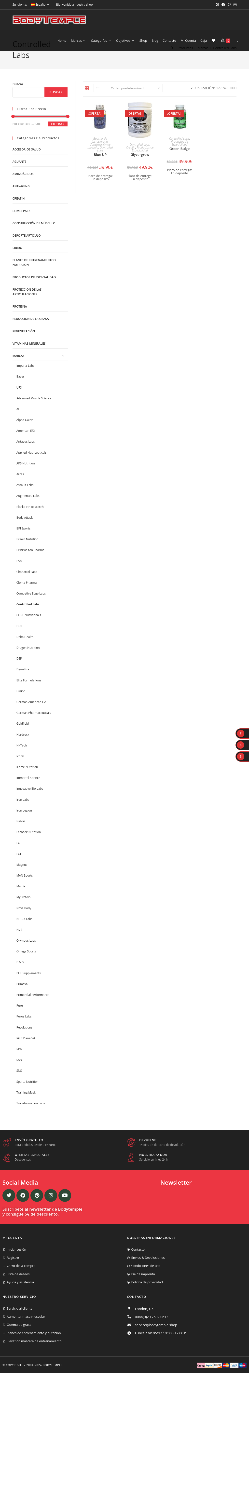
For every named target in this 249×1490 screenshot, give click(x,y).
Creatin (131, 157)
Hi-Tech (21, 755)
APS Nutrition (25, 473)
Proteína (20, 316)
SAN (19, 1069)
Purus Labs (24, 1026)
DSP (19, 668)
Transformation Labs (30, 1113)
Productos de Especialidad (142, 158)
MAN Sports (24, 885)
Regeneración (24, 341)
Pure (19, 1015)
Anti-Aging (21, 196)
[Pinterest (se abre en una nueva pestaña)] (229, 4)
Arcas (20, 484)
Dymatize (22, 679)
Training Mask (26, 1102)
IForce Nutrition (27, 776)
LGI (18, 863)
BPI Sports (23, 538)
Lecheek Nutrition (28, 842)
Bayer (20, 386)
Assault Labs (24, 494)
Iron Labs (22, 809)
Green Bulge (179, 158)
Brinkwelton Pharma (30, 560)
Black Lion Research (30, 516)
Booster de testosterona (100, 149)
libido (17, 257)
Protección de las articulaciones (27, 301)
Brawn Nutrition (27, 549)
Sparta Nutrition (27, 1091)
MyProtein (23, 907)
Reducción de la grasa (31, 328)
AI (17, 419)
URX (19, 397)
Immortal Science (28, 787)
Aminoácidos (23, 183)
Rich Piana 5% (26, 1048)
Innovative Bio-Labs (29, 798)
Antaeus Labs (25, 451)
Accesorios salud (27, 159)
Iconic (20, 766)
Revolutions (24, 1037)
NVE (19, 939)
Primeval (22, 993)
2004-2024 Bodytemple (45, 1374)
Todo (232, 97)
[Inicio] (171, 63)
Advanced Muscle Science (33, 408)
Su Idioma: (20, 4)
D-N (19, 636)
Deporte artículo (27, 245)
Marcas (19, 365)
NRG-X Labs (24, 928)
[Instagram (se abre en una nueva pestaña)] (234, 4)
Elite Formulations (28, 690)
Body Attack (24, 527)
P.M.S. (20, 972)
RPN (19, 1059)
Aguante (19, 171)
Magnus (21, 874)
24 (224, 97)
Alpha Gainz (24, 429)
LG (18, 853)
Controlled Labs (224, 63)
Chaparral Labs (26, 581)
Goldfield (22, 733)
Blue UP (100, 164)
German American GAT (32, 711)
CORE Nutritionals (28, 625)
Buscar (18, 93)
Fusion (21, 701)
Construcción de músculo (99, 155)
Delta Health (24, 646)
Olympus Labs (26, 950)
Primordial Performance (32, 1004)
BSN (19, 571)
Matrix (20, 896)
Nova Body (23, 918)
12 (218, 97)
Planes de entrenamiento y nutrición (34, 272)
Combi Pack (21, 220)
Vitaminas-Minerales (29, 353)
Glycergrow (139, 164)
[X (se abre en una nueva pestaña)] (217, 4)
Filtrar (58, 134)
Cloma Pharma (26, 592)
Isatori (20, 831)
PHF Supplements (28, 983)
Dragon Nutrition (28, 657)
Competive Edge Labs (31, 603)
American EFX (25, 440)
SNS (19, 1080)
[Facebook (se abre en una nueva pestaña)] (223, 4)
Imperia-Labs (25, 375)
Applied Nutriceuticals (31, 462)
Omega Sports (26, 961)
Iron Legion (24, 820)
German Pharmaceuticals (33, 722)
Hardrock (22, 744)
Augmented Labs (28, 505)
